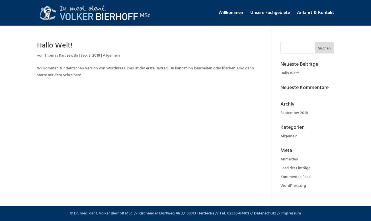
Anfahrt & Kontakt (315, 13)
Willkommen (230, 13)
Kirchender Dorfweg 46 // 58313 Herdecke (176, 213)
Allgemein (111, 55)
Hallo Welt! (55, 45)
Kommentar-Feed (295, 177)
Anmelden (289, 159)
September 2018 (294, 113)
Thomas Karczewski (61, 55)
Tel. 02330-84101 (234, 213)
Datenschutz (265, 213)
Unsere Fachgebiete (270, 13)
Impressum (291, 213)
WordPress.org (293, 186)
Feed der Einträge (295, 168)
